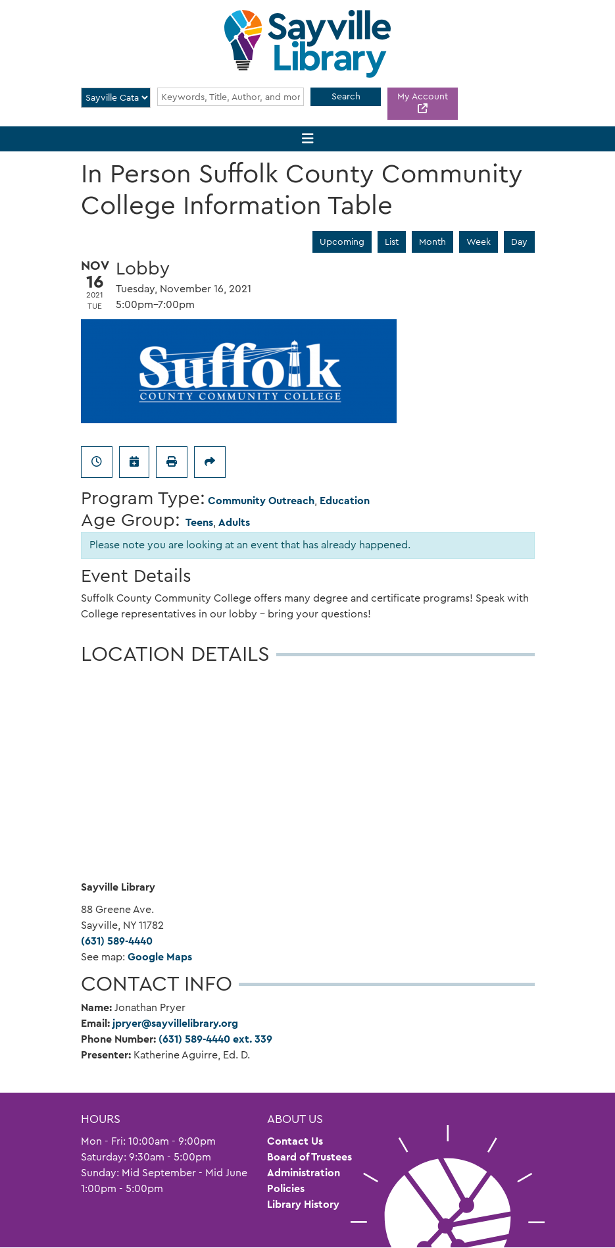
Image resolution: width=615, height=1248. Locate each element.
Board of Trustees (309, 1156)
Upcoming (342, 241)
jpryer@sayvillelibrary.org (175, 1023)
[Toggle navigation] (307, 139)
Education (345, 500)
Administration (303, 1172)
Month (432, 241)
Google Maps (160, 956)
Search (346, 96)
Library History (303, 1204)
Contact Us (295, 1141)
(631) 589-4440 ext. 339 (215, 1039)
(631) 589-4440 (117, 941)
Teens (199, 522)
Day (519, 241)
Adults (234, 522)
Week (478, 241)
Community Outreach (261, 500)
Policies (286, 1188)
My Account (422, 96)
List (392, 241)
